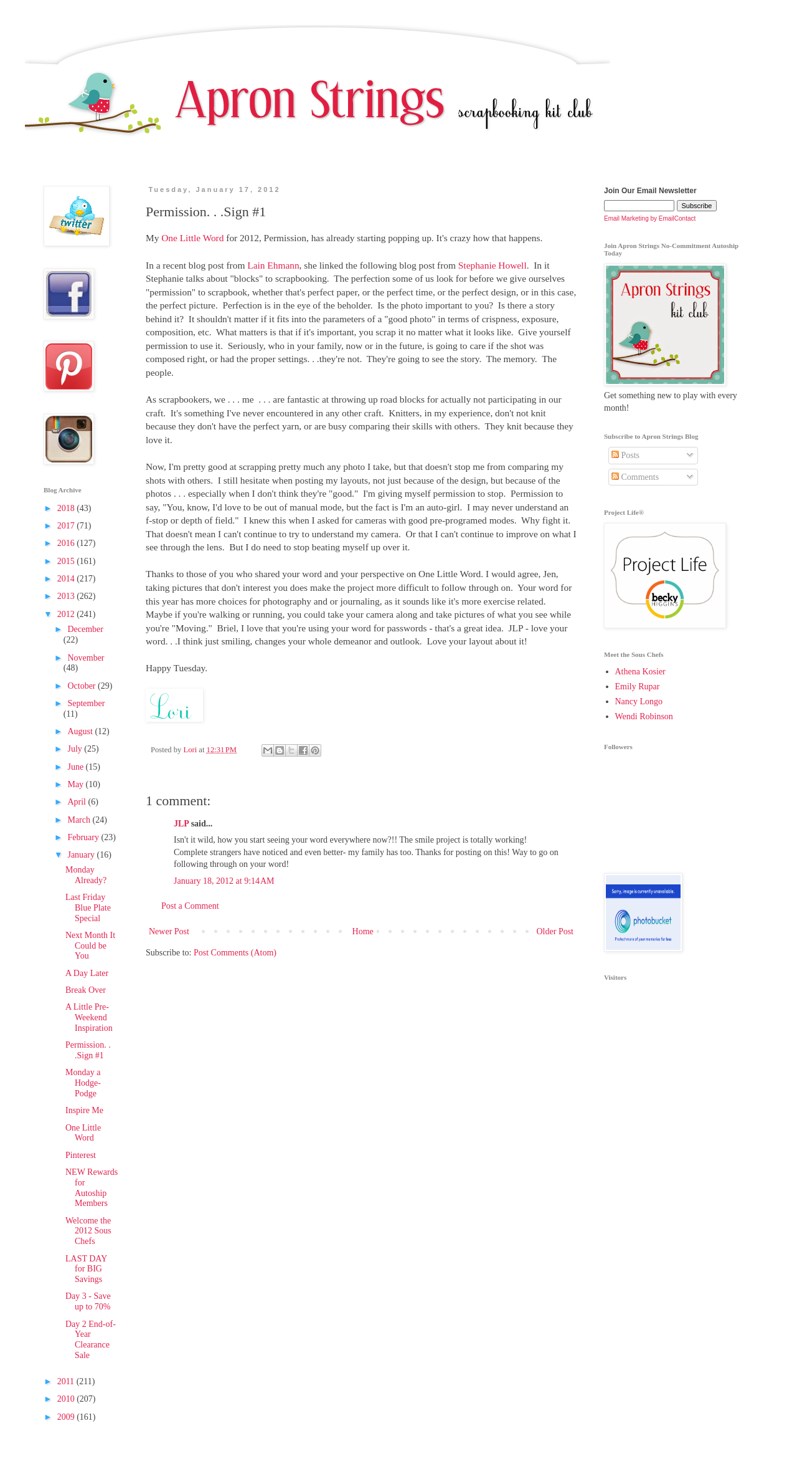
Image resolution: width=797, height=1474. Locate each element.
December (85, 629)
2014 (67, 578)
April (77, 801)
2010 (67, 1399)
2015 (67, 561)
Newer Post (169, 931)
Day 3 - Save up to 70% (88, 1301)
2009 (67, 1417)
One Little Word (83, 1133)
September (86, 703)
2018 (67, 508)
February (84, 837)
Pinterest (80, 1155)
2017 (67, 525)
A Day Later (86, 973)
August (81, 731)
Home (363, 931)
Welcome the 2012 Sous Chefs (88, 1231)
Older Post (555, 931)
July (75, 749)
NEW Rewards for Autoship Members (91, 1187)
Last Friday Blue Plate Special (88, 908)
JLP (181, 823)
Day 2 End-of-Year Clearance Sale (90, 1339)
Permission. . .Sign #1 (88, 1050)
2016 (67, 543)
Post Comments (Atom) (235, 952)
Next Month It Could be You (90, 946)
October (82, 686)
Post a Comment (190, 906)
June (76, 767)
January (82, 854)
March (79, 820)
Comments (635, 477)
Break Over (85, 990)
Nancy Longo (639, 701)
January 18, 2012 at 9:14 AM (224, 881)
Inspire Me (84, 1110)
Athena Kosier (640, 671)
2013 (67, 596)
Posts (625, 455)
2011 (67, 1381)
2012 (67, 614)
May (76, 784)
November (85, 658)
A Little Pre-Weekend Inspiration (89, 1017)
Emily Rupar (637, 686)
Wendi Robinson (644, 716)
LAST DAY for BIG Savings (86, 1269)
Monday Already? (85, 875)
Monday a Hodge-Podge (83, 1083)
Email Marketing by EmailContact (650, 218)
